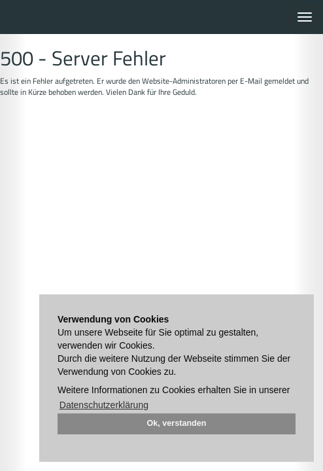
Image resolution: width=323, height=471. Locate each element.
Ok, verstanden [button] (177, 423)
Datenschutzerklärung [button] (104, 405)
